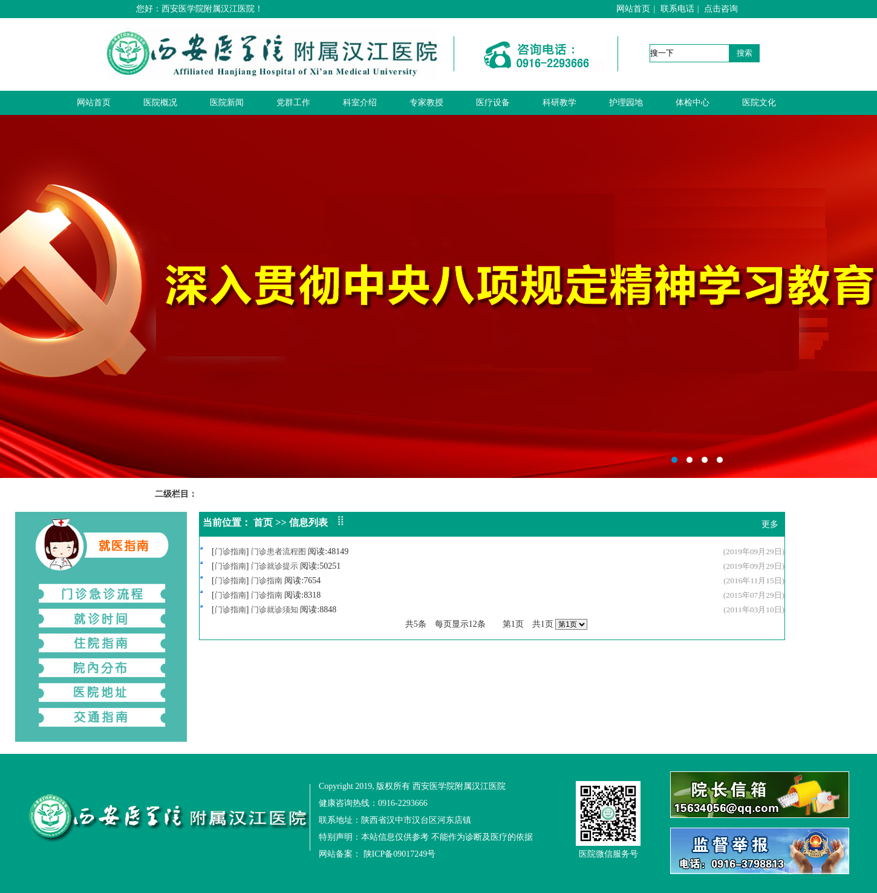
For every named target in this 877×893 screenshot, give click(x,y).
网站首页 (633, 8)
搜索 (744, 52)
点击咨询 (721, 8)
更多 (769, 524)
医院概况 (160, 102)
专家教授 (426, 102)
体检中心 (692, 102)
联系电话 (677, 8)
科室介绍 (360, 102)
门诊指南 (230, 551)
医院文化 (759, 102)
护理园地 (626, 102)
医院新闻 (227, 102)
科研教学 (559, 102)
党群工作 (293, 102)
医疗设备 (493, 102)
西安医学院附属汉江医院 (438, 296)
